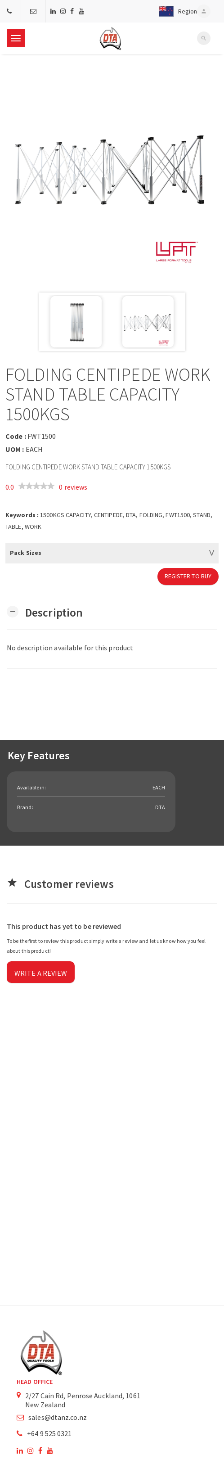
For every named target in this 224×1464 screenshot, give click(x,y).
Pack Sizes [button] (25, 553)
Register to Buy (188, 576)
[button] (175, 11)
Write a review (40, 973)
